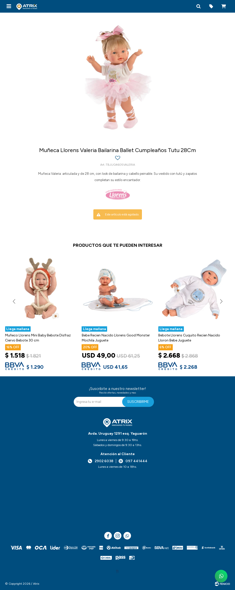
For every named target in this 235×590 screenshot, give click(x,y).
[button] (198, 6)
